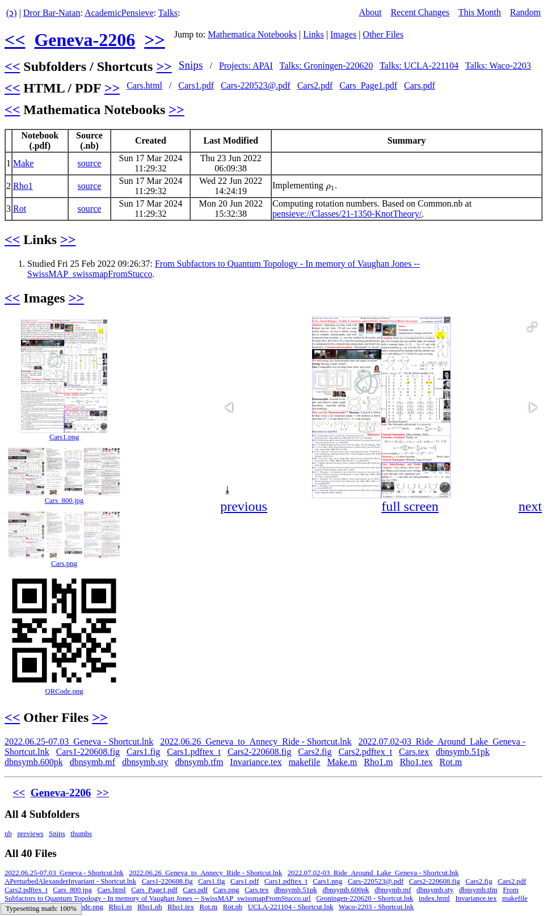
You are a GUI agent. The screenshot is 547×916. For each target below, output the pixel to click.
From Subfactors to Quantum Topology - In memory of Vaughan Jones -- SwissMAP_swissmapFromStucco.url (262, 894)
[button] (532, 327)
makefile (304, 762)
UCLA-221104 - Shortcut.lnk (291, 907)
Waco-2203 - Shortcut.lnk (376, 907)
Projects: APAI (246, 65)
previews (30, 834)
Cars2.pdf (315, 85)
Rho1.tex (415, 762)
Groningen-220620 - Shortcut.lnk (364, 898)
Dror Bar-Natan (52, 13)
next (530, 506)
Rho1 (23, 186)
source (90, 163)
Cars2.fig (314, 752)
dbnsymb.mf (92, 762)
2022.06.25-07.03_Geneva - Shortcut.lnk (79, 741)
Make (23, 163)
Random (525, 12)
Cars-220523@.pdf (256, 85)
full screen (410, 506)
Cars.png (64, 564)
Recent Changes (419, 12)
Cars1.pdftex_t (194, 752)
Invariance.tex (255, 762)
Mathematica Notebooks (252, 34)
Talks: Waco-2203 (498, 65)
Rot (19, 208)
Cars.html (144, 85)
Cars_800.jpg (64, 501)
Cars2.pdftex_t (365, 752)
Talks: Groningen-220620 (326, 65)
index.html (434, 898)
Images (343, 34)
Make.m (342, 762)
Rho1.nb (149, 907)
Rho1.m (378, 762)
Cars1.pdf (196, 85)
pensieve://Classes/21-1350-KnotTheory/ (347, 214)
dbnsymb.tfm (199, 762)
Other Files (383, 34)
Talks (168, 13)
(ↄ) (11, 13)
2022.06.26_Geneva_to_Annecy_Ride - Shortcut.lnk (255, 741)
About (370, 12)
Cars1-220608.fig (88, 752)
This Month (479, 12)
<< (15, 40)
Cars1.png (64, 437)
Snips (191, 65)
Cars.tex (414, 752)
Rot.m (451, 762)
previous (243, 506)
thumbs (81, 834)
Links (313, 34)
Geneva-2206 (84, 40)
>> (154, 40)
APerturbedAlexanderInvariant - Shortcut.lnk (70, 881)
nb (8, 834)
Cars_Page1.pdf (368, 85)
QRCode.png (64, 691)
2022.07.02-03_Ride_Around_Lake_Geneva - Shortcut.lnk (373, 873)
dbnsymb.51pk (463, 752)
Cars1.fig (143, 752)
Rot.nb (233, 907)
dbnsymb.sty (145, 762)
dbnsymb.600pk (34, 762)
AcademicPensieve (119, 13)
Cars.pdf (419, 85)
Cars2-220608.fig (259, 752)
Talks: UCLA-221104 (419, 65)
